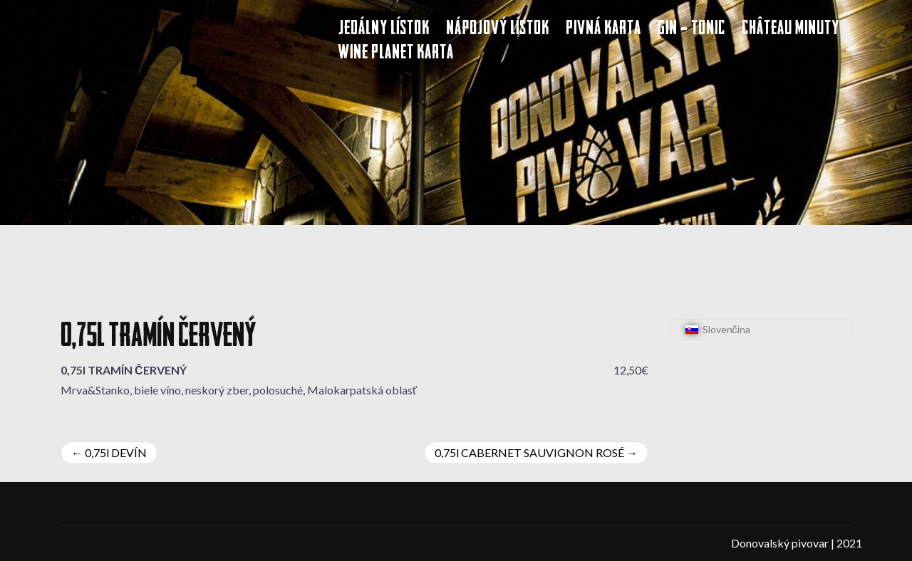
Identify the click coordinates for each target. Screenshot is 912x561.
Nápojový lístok (497, 29)
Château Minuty (790, 29)
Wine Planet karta (396, 53)
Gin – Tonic (691, 29)
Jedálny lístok (384, 29)
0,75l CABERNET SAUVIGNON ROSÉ (529, 452)
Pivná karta (603, 29)
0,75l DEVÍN (116, 452)
